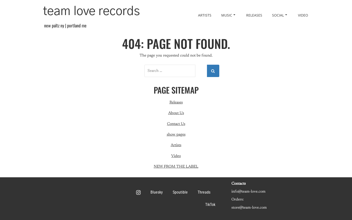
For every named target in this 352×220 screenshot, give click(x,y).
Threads (204, 192)
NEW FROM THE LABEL (176, 167)
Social (279, 15)
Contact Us (176, 124)
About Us (176, 113)
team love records (91, 11)
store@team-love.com (249, 208)
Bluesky (156, 192)
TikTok (210, 204)
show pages (176, 135)
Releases (254, 15)
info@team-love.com (248, 192)
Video (303, 15)
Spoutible (180, 192)
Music (228, 15)
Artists (204, 15)
